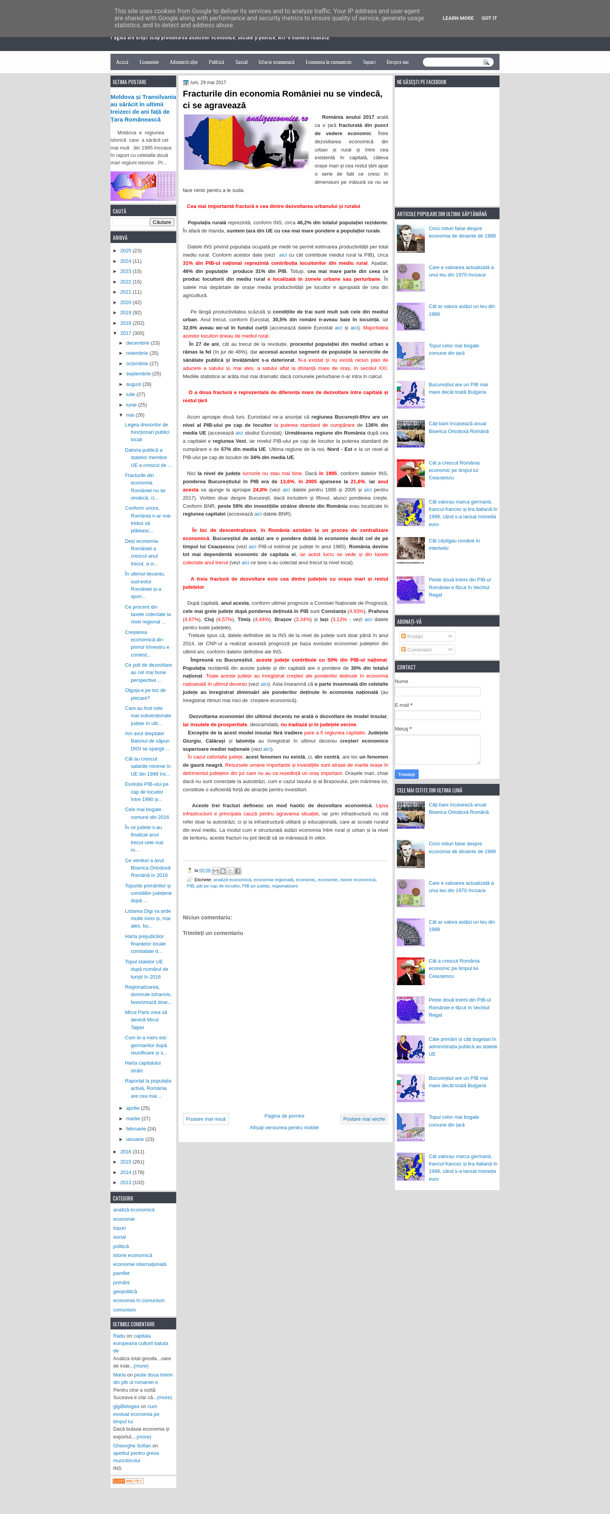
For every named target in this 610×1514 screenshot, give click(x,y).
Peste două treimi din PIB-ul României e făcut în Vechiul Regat (460, 587)
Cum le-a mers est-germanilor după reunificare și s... (146, 1045)
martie (133, 1118)
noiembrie (137, 353)
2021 (126, 292)
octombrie (137, 363)
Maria (119, 1375)
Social (241, 62)
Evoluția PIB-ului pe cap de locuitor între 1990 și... (146, 791)
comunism (124, 1310)
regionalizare (285, 885)
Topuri (369, 62)
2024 (126, 261)
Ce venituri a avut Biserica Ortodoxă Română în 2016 (147, 867)
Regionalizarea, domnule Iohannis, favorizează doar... (148, 994)
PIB (190, 885)
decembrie (138, 343)
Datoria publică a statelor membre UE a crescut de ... (148, 457)
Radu (119, 1336)
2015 (126, 1162)
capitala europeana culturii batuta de (140, 1343)
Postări (412, 636)
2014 (126, 1172)
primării (121, 1282)
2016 (126, 1152)
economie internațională (140, 1264)
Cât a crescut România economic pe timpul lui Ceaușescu (454, 470)
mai (130, 415)
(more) (141, 1366)
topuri (119, 1228)
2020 (126, 302)
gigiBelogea (126, 1406)
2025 (126, 251)
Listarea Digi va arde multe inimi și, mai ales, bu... (148, 918)
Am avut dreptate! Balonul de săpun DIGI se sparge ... (147, 741)
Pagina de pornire (285, 1116)
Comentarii (416, 650)
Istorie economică (276, 62)
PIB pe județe (255, 885)
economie (328, 879)
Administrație (184, 62)
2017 (126, 333)
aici (283, 255)
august (134, 384)
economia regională (273, 879)
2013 (126, 1182)
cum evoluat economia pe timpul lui (136, 1413)
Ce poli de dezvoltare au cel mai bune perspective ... (148, 672)
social (119, 1237)
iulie (131, 394)
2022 (126, 282)
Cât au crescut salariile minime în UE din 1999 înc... (148, 766)
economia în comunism (139, 1300)
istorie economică (357, 879)
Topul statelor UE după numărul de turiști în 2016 (146, 969)
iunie (132, 405)
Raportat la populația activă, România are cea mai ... (148, 1088)
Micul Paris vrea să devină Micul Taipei (146, 1019)
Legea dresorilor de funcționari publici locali (147, 432)
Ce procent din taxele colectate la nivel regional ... (148, 614)
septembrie (139, 374)
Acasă (122, 62)
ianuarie (135, 1139)
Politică (216, 62)
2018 (126, 323)
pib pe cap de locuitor (217, 885)
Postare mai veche (364, 1119)
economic (306, 879)
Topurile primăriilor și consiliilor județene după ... (148, 893)
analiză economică (232, 879)
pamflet (121, 1273)
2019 (126, 312)
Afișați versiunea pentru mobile (284, 1127)
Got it (489, 18)
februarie (136, 1129)
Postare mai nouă (206, 1119)
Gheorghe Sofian (132, 1446)
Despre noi (397, 62)
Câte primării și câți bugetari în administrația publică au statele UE (463, 1046)
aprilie (133, 1108)
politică (121, 1246)
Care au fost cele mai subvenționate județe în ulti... (148, 715)
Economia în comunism (328, 62)
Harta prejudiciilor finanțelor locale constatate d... (145, 943)
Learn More (458, 18)
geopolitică (125, 1291)
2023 (126, 271)
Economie (149, 62)
